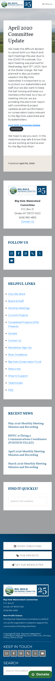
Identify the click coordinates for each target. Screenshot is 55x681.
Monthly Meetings (19, 308)
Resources (14, 368)
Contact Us (27, 221)
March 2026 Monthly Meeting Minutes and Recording (27, 465)
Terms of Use (16, 637)
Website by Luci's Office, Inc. (29, 635)
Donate (12, 333)
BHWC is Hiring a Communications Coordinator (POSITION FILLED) (27, 439)
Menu (49, 4)
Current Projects (18, 315)
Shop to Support (18, 376)
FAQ (10, 390)
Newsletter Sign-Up (20, 347)
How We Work (16, 294)
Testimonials (15, 383)
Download (16, 129)
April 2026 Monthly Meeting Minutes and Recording (26, 453)
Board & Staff (16, 301)
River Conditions (17, 354)
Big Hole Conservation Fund (24, 361)
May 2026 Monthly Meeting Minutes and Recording (26, 425)
